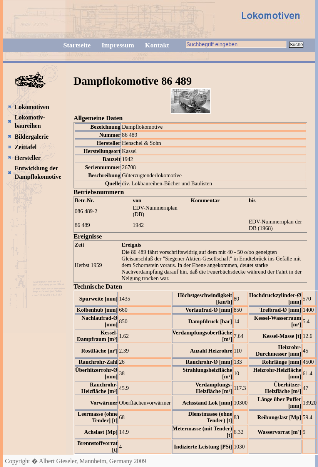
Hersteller (28, 158)
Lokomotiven (32, 107)
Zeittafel (26, 147)
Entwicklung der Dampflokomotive (38, 172)
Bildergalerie (32, 136)
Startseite (76, 45)
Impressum (118, 45)
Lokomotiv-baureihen (30, 121)
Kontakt (157, 45)
